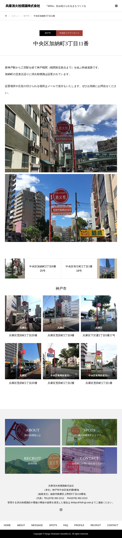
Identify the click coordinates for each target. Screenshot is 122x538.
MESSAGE (37, 525)
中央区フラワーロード (69, 33)
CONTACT (112, 525)
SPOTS (53, 525)
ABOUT (21, 525)
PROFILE (79, 525)
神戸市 (48, 33)
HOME (7, 525)
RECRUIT (96, 525)
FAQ (65, 525)
